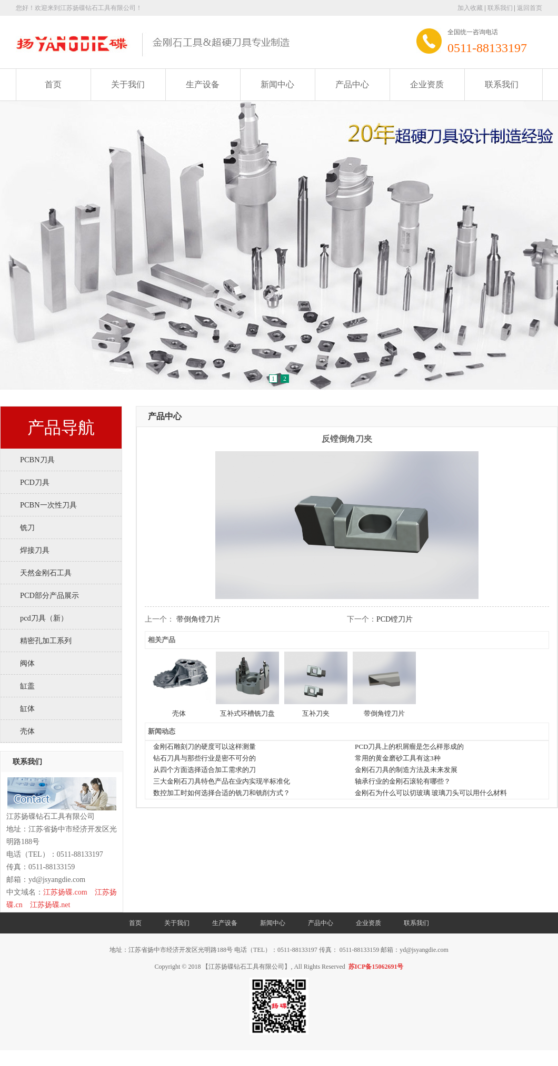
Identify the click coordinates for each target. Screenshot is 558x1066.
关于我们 (128, 84)
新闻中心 (277, 84)
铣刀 (27, 527)
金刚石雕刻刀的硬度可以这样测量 (204, 746)
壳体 (27, 731)
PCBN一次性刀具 (48, 505)
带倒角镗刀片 (198, 619)
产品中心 (352, 84)
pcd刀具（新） (44, 618)
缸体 (27, 708)
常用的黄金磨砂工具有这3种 (398, 758)
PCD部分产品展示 (49, 595)
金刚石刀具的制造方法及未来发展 (406, 770)
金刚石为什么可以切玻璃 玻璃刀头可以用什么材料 (431, 793)
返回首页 (529, 8)
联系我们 (500, 8)
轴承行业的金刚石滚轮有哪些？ (403, 781)
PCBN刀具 (37, 459)
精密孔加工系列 (46, 640)
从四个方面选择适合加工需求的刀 (204, 770)
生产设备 (203, 84)
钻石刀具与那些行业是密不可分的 (204, 758)
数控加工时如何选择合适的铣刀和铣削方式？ (221, 793)
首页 (53, 84)
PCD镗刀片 (394, 619)
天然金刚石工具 (46, 572)
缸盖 (27, 686)
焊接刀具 (34, 550)
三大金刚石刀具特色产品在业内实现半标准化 (221, 781)
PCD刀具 (34, 482)
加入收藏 (470, 8)
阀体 (27, 663)
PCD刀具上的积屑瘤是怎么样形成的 (409, 746)
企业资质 (427, 84)
